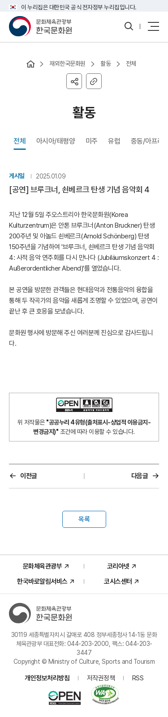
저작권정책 (101, 678)
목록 (84, 519)
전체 (131, 63)
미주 (92, 141)
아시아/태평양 (55, 141)
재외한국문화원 (67, 63)
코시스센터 (118, 581)
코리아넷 (118, 566)
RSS (138, 678)
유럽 (114, 141)
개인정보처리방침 (47, 678)
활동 (105, 63)
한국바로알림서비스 (42, 581)
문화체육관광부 (42, 566)
